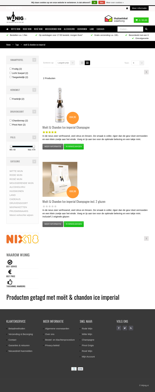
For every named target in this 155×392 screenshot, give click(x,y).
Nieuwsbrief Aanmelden (20, 351)
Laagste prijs (63, 63)
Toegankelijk (20, 77)
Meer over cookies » (115, 3)
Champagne (88, 339)
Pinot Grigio (88, 345)
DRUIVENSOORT (19, 203)
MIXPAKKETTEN (18, 207)
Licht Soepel (20, 73)
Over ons (49, 334)
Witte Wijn (87, 334)
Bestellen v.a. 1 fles (16, 35)
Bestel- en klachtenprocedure (60, 339)
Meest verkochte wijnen (21, 215)
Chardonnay (20, 120)
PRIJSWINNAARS (19, 211)
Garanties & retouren (19, 345)
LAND (92, 28)
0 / (141, 20)
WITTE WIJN (15, 28)
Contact (12, 339)
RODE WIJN (27, 28)
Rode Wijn (87, 328)
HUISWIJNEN (82, 28)
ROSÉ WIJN (38, 28)
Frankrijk (18, 99)
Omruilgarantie (140, 38)
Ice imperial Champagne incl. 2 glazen (74, 201)
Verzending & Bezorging (20, 334)
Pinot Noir (18, 124)
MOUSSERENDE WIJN (53, 28)
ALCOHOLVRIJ (69, 28)
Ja (94, 3)
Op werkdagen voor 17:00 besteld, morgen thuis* (59, 35)
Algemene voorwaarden (57, 328)
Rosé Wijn (87, 351)
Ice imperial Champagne (66, 127)
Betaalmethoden (16, 328)
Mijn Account (88, 356)
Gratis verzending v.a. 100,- (105, 35)
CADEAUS (100, 28)
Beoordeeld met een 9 (137, 35)
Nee (101, 3)
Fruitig (17, 69)
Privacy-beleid (52, 345)
